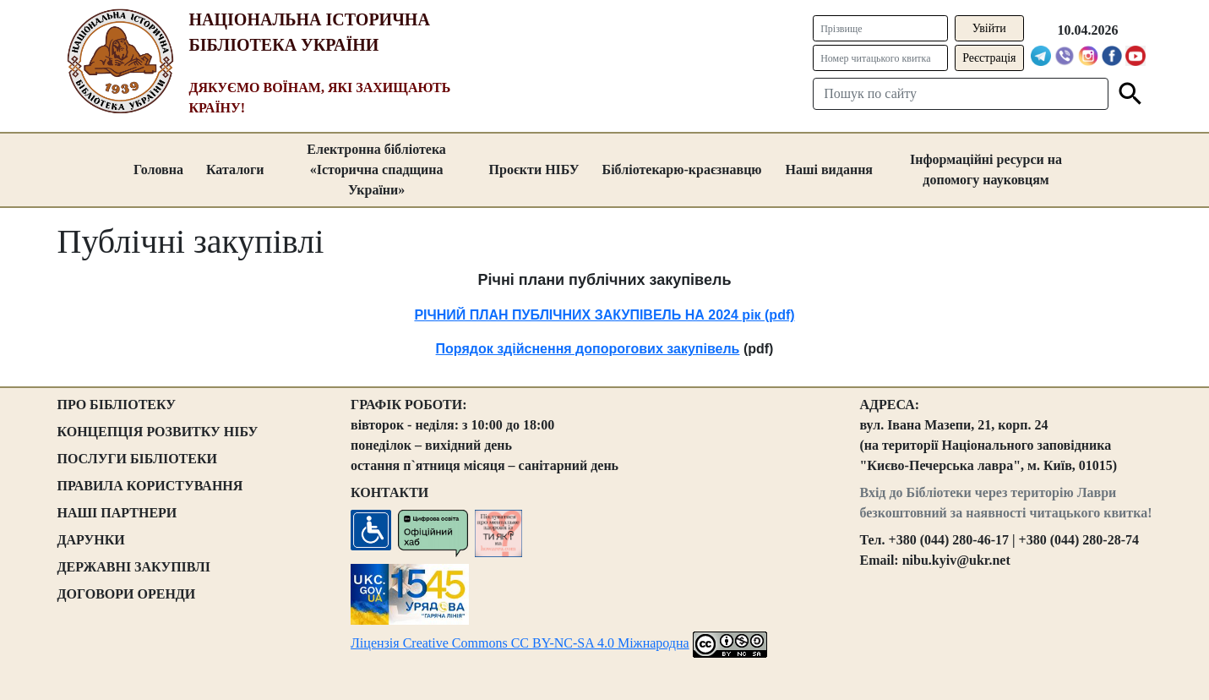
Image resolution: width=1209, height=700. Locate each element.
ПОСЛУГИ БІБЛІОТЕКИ (137, 458)
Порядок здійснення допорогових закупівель (588, 349)
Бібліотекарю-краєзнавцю (682, 169)
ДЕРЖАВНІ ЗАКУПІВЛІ (134, 567)
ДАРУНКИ (91, 540)
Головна (158, 169)
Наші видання (829, 169)
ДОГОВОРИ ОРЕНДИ (126, 594)
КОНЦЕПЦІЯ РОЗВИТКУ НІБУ (158, 431)
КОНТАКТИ (389, 492)
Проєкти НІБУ (534, 169)
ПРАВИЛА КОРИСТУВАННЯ (150, 486)
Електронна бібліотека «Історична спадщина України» (376, 169)
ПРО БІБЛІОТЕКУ (117, 404)
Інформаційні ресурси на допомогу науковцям (986, 169)
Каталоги (235, 169)
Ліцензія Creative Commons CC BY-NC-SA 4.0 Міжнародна (520, 643)
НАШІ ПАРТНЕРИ (117, 513)
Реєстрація (989, 58)
